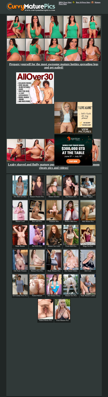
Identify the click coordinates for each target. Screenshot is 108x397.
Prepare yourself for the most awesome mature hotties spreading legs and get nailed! (53, 65)
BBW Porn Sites (65, 2)
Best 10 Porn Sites (81, 2)
